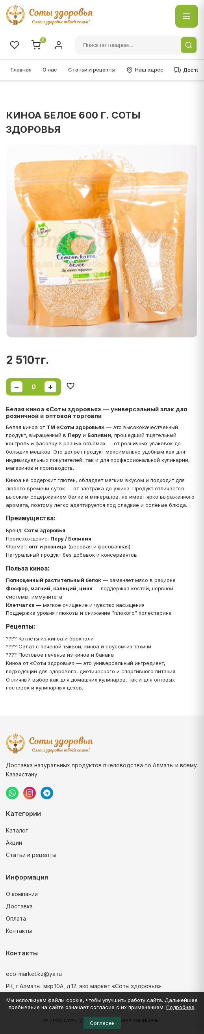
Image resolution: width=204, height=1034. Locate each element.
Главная (21, 69)
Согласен (102, 1023)
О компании (22, 894)
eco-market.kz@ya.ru (34, 973)
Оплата (16, 918)
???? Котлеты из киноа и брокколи (50, 638)
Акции (14, 842)
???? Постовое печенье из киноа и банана (60, 655)
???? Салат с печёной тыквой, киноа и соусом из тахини (78, 646)
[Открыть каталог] (186, 16)
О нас (50, 69)
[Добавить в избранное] (70, 386)
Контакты (19, 930)
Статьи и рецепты (91, 69)
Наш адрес (144, 69)
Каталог (17, 830)
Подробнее (180, 1007)
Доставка (19, 906)
